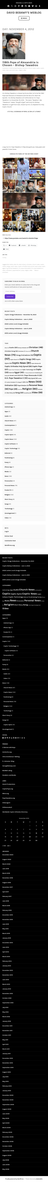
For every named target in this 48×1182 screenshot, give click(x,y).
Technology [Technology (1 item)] (30, 605)
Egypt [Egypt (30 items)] (19, 372)
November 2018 (7, 878)
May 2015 (5, 929)
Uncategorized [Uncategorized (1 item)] (37, 605)
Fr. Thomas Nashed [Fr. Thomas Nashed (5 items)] (29, 372)
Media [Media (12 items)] (7, 601)
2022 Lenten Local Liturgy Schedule (16, 324)
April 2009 (5, 1123)
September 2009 (8, 1104)
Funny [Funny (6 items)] (7, 375)
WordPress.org (10, 545)
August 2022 (6, 859)
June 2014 (5, 947)
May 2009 (5, 1118)
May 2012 (5, 1012)
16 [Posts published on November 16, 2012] (36, 833)
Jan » (9, 846)
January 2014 (6, 966)
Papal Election (16, 270)
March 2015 (6, 933)
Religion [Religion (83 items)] (29, 388)
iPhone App (8, 467)
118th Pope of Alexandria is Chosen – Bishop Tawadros (20, 64)
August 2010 (6, 1072)
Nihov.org (5, 793)
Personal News (13, 70)
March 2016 (6, 905)
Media (7, 471)
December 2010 (7, 1058)
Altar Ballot (10, 264)
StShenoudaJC (7, 807)
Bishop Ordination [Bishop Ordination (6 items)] (23, 347)
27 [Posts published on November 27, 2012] (17, 840)
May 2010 (5, 1081)
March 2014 (6, 956)
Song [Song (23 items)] (19, 393)
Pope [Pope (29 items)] (13, 389)
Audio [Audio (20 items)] (13, 348)
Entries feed (9, 536)
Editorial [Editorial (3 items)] (25, 597)
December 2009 (7, 1095)
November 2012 (7, 993)
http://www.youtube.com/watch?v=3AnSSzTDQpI (21, 238)
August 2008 (6, 1155)
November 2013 (7, 975)
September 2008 (8, 1151)
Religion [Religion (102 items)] (9, 604)
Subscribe (10, 296)
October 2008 (7, 1146)
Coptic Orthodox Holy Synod (26, 266)
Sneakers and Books (9, 775)
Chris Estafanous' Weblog (11, 756)
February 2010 (7, 1086)
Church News (32, 68)
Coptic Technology (11, 448)
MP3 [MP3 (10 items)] (25, 382)
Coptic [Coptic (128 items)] (6, 593)
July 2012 (5, 1007)
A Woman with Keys (8, 747)
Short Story (8, 499)
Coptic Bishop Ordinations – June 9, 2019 (18, 328)
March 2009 (6, 1127)
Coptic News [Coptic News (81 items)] (21, 363)
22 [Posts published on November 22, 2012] (30, 837)
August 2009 (6, 1109)
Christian (29, 264)
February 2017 (6, 896)
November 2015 (7, 919)
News (7, 70)
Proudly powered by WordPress (14, 1179)
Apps (6, 411)
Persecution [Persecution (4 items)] (20, 601)
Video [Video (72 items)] (5, 608)
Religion (20, 70)
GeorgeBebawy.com (9, 766)
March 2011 (6, 1049)
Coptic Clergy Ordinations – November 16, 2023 (20, 314)
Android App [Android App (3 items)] (6, 590)
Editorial (7, 453)
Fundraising (8, 458)
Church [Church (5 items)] (28, 351)
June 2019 (5, 868)
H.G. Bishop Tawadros (12, 268)
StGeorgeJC (6, 803)
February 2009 (7, 1132)
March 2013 (6, 984)
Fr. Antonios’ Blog (8, 761)
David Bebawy (18, 68)
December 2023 (7, 855)
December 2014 (7, 942)
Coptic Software (10, 444)
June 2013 (5, 979)
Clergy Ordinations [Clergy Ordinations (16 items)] (24, 355)
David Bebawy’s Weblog (24, 12)
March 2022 (6, 864)
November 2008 (7, 1141)
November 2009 (7, 1100)
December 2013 (7, 970)
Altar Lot (16, 264)
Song (6, 504)
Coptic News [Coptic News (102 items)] (29, 593)
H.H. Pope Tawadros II (37, 268)
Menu (24, 18)
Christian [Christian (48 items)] (36, 347)
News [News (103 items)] (35, 381)
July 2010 (5, 1077)
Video (24, 70)
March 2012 (6, 1016)
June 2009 (5, 1114)
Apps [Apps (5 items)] (11, 590)
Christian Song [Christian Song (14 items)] (11, 351)
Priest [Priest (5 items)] (20, 389)
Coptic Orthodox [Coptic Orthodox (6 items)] (36, 363)
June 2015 (5, 924)
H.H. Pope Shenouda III (25, 268)
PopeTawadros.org (8, 798)
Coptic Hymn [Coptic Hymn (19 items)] (16, 594)
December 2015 (7, 915)
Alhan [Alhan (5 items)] (7, 347)
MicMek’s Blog (7, 770)
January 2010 (6, 1090)
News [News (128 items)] (13, 600)
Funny (6, 462)
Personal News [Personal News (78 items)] (32, 600)
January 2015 (6, 938)
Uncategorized (9, 513)
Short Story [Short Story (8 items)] (11, 393)
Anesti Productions (8, 784)
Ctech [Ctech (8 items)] (11, 372)
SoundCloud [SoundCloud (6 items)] (28, 393)
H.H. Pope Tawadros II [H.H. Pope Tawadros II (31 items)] (16, 378)
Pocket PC (8, 490)
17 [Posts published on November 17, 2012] (42, 833)
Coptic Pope (37, 266)
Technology (8, 508)
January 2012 (6, 1021)
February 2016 (7, 910)
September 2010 (8, 1067)
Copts (43, 266)
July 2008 (5, 1160)
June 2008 (6, 1164)
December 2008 (7, 1137)
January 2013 (6, 989)
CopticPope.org (7, 789)
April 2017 (5, 892)
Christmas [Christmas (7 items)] (21, 351)
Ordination (9, 270)
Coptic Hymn (9, 434)
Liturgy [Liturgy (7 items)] (20, 382)
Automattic (39, 1179)
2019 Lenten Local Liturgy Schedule (16, 333)
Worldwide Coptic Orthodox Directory (14, 812)
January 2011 (6, 1053)
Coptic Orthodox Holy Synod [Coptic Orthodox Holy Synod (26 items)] (18, 366)
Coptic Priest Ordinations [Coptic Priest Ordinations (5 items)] (15, 369)
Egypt (4, 268)
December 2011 (7, 1026)
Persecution (9, 481)
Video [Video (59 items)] (37, 392)
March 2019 (6, 873)
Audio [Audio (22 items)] (16, 590)
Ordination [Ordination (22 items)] (11, 385)
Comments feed (10, 541)
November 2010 (7, 1063)
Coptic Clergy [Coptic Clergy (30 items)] (27, 359)
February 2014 (7, 961)
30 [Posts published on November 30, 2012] (36, 840)
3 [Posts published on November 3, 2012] (42, 825)
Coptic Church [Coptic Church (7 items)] (14, 359)
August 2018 (6, 882)
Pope (22, 270)
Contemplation (10, 425)
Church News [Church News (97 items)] (27, 589)
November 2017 (7, 887)
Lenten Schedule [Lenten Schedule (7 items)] (12, 382)
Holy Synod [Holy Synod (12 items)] (33, 378)
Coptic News (13, 266)
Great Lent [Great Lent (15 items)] (15, 375)
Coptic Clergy (6, 266)
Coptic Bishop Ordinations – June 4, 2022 (18, 319)
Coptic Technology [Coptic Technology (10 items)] (29, 369)
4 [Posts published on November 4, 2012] (5, 829)
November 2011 (7, 1030)
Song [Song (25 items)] (25, 605)
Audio (6, 416)
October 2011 (6, 1035)
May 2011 (5, 1040)
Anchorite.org (6, 752)
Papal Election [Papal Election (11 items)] (23, 385)
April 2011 (5, 1044)
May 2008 (5, 1169)
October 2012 (6, 998)
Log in (7, 531)
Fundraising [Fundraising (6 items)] (38, 372)
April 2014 (5, 952)
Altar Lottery (22, 264)
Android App (9, 407)
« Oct (4, 846)
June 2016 (5, 901)
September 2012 (7, 1003)
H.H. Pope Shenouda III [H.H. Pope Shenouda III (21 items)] (31, 375)
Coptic (38, 68)
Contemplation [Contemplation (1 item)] (38, 590)
